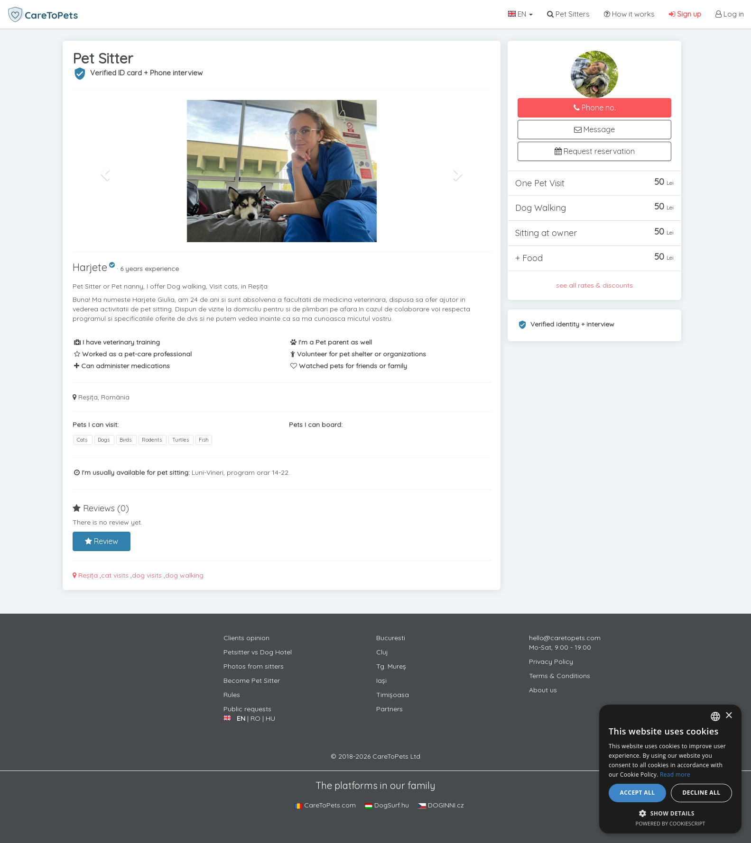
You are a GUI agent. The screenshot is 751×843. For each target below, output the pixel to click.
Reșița (85, 575)
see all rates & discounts (594, 285)
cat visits (115, 575)
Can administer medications (122, 366)
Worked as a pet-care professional (133, 354)
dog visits (147, 575)
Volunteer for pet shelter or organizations (358, 354)
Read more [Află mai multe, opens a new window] (675, 774)
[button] (104, 171)
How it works (629, 13)
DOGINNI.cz (441, 805)
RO (255, 718)
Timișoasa (392, 694)
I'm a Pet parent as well (331, 342)
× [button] (728, 715)
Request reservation (595, 151)
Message (594, 129)
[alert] (670, 769)
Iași (381, 680)
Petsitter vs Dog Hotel (257, 652)
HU (270, 718)
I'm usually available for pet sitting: (132, 472)
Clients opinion (246, 638)
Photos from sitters (253, 666)
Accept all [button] (637, 793)
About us (543, 690)
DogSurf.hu (387, 805)
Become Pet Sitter (251, 680)
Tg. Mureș (391, 666)
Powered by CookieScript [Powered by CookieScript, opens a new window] (670, 823)
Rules (231, 694)
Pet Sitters (568, 13)
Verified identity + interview (572, 324)
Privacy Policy (551, 661)
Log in (729, 13)
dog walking (184, 575)
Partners (389, 709)
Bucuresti (390, 638)
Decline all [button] (702, 793)
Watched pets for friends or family (348, 366)
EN (520, 13)
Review (101, 541)
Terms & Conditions (559, 675)
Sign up (685, 13)
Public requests (247, 709)
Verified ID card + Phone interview (146, 72)
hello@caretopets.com (565, 638)
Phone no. (595, 107)
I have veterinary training (117, 342)
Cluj (382, 652)
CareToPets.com (325, 805)
